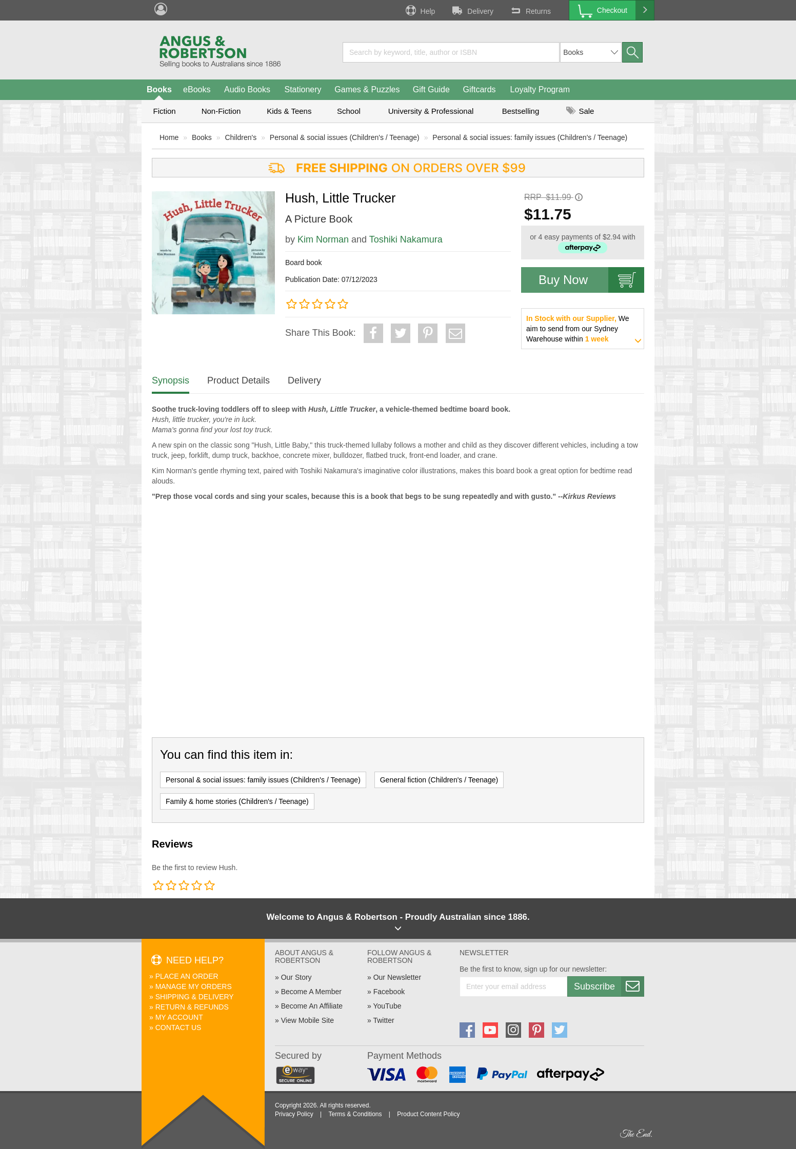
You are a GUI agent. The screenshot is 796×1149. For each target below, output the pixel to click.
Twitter (383, 1020)
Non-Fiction (221, 111)
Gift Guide (431, 89)
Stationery (302, 89)
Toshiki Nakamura (406, 239)
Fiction (164, 111)
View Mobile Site (307, 1020)
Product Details (238, 380)
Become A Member (311, 991)
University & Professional (431, 111)
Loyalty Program (540, 89)
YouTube (387, 1006)
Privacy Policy (294, 1114)
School (349, 111)
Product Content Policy (428, 1114)
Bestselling (521, 111)
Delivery (471, 10)
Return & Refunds (192, 1007)
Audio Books (247, 89)
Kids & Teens (289, 111)
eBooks (196, 89)
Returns (530, 10)
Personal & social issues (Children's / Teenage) (345, 137)
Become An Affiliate (312, 1006)
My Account (179, 1017)
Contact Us (178, 1027)
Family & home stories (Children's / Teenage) (237, 801)
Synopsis (170, 380)
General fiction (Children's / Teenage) (439, 780)
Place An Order (186, 976)
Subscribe (609, 986)
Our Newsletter (397, 977)
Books (159, 89)
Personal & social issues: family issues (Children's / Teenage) (529, 137)
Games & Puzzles (367, 89)
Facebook (389, 991)
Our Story (296, 977)
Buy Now (591, 280)
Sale (580, 111)
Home (169, 137)
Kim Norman (323, 239)
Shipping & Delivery (194, 997)
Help (419, 10)
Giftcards (479, 89)
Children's (240, 137)
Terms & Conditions (355, 1114)
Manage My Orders (193, 986)
